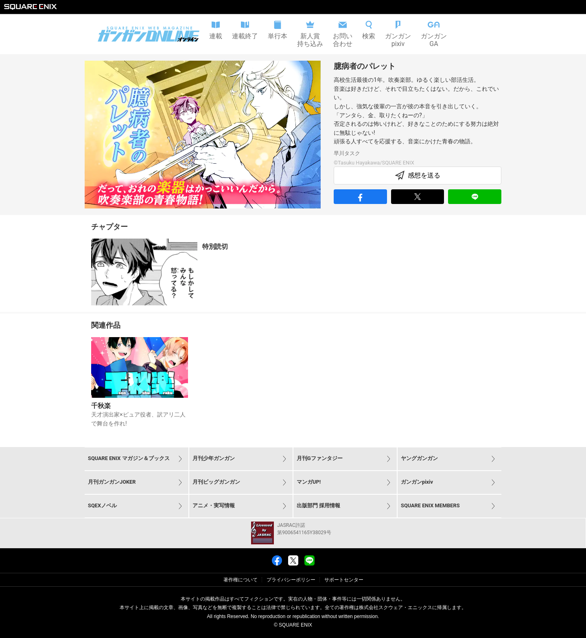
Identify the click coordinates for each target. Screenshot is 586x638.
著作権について (240, 580)
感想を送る (417, 175)
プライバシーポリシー (291, 580)
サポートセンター (343, 580)
